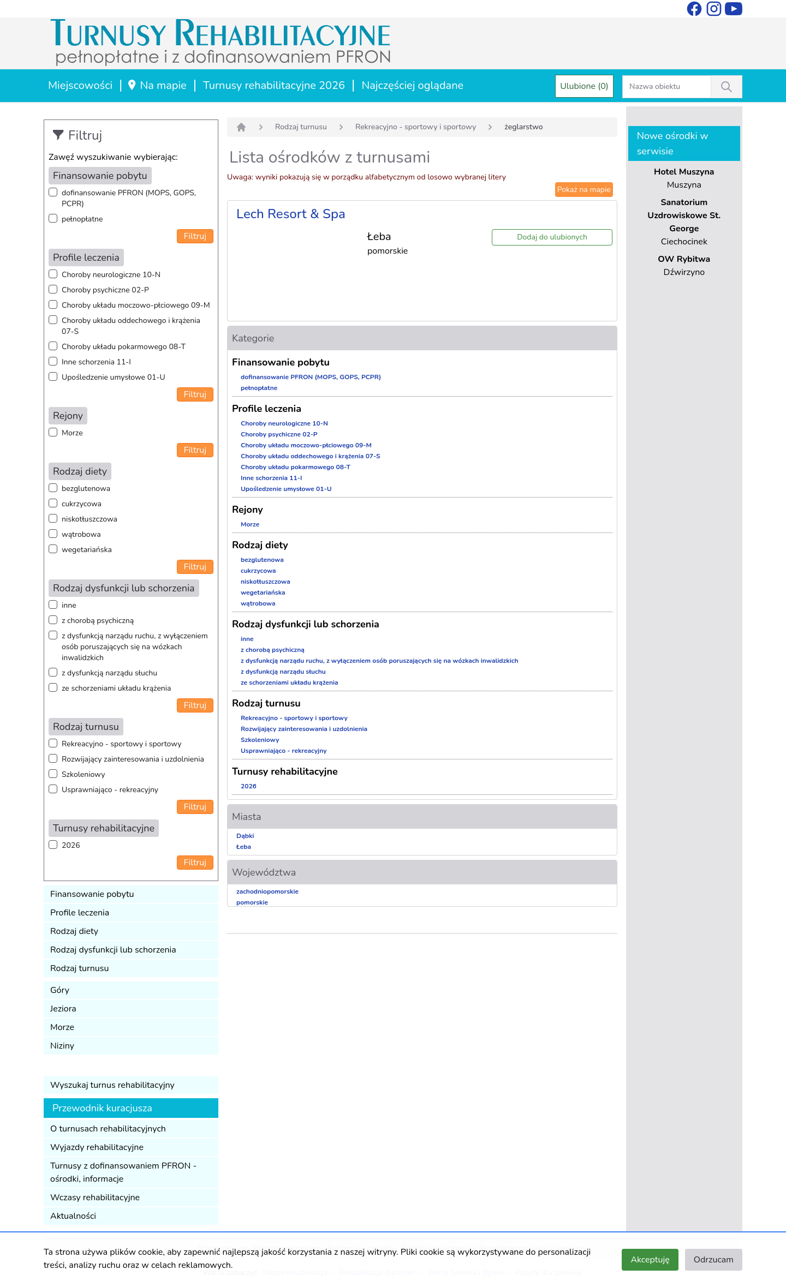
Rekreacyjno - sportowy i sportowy (121, 744)
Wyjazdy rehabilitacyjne (97, 1147)
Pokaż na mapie (584, 189)
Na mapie (156, 85)
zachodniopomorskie (267, 891)
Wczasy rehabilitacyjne (95, 1198)
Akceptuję (649, 1260)
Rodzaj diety (74, 931)
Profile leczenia (79, 913)
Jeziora (63, 1009)
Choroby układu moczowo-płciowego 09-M (136, 305)
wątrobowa (81, 534)
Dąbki (245, 835)
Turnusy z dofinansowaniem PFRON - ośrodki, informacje (123, 1172)
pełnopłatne (82, 219)
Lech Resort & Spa (291, 214)
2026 (71, 845)
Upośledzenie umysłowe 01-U (113, 377)
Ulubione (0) (584, 86)
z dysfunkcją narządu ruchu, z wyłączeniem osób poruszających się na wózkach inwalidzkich (135, 647)
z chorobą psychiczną (98, 620)
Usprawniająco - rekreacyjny (110, 790)
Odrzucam (714, 1260)
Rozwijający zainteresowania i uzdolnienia (133, 759)
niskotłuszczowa (89, 519)
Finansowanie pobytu (92, 894)
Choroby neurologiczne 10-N (111, 275)
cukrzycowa (82, 504)
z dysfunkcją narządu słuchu (109, 673)
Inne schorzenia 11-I (96, 362)
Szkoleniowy (83, 774)
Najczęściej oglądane (412, 85)
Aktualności (73, 1216)
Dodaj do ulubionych (552, 237)
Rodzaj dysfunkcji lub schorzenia (113, 950)
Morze (72, 433)
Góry (59, 990)
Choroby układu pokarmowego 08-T (124, 347)
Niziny (62, 1046)
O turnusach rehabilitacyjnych (108, 1129)
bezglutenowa (86, 488)
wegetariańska (87, 549)
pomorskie (252, 902)
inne (69, 605)
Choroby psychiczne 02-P (105, 290)
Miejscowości (80, 85)
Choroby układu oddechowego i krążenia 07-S (131, 326)
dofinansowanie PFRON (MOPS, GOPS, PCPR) (129, 198)
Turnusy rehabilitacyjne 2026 (274, 85)
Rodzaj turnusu (79, 968)
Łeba (243, 846)
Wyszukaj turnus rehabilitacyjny (112, 1085)
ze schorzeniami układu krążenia (116, 688)
